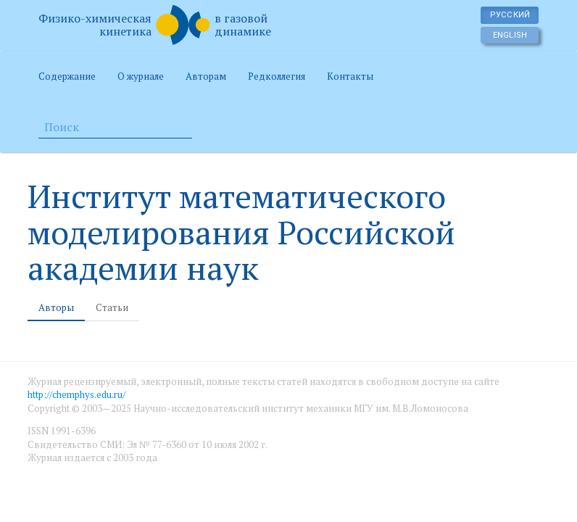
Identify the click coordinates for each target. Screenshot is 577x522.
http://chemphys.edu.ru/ (76, 394)
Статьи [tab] (112, 307)
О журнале (140, 76)
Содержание (67, 76)
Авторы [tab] (56, 307)
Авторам (206, 76)
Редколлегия (276, 76)
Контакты (350, 76)
